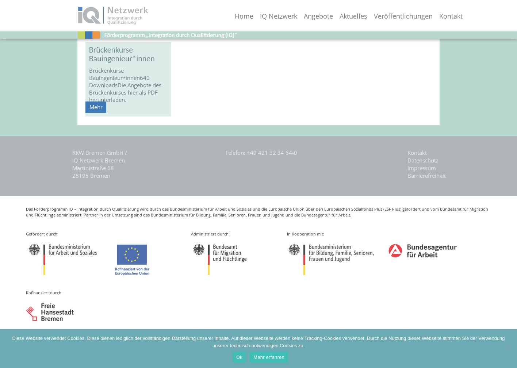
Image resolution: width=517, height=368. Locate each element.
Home (244, 16)
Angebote (318, 16)
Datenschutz (423, 160)
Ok (239, 357)
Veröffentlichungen (403, 16)
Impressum (421, 168)
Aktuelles (353, 16)
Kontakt (451, 16)
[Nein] (508, 348)
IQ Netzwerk (278, 16)
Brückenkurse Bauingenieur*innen (122, 54)
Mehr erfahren (268, 357)
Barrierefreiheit (426, 175)
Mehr (96, 107)
